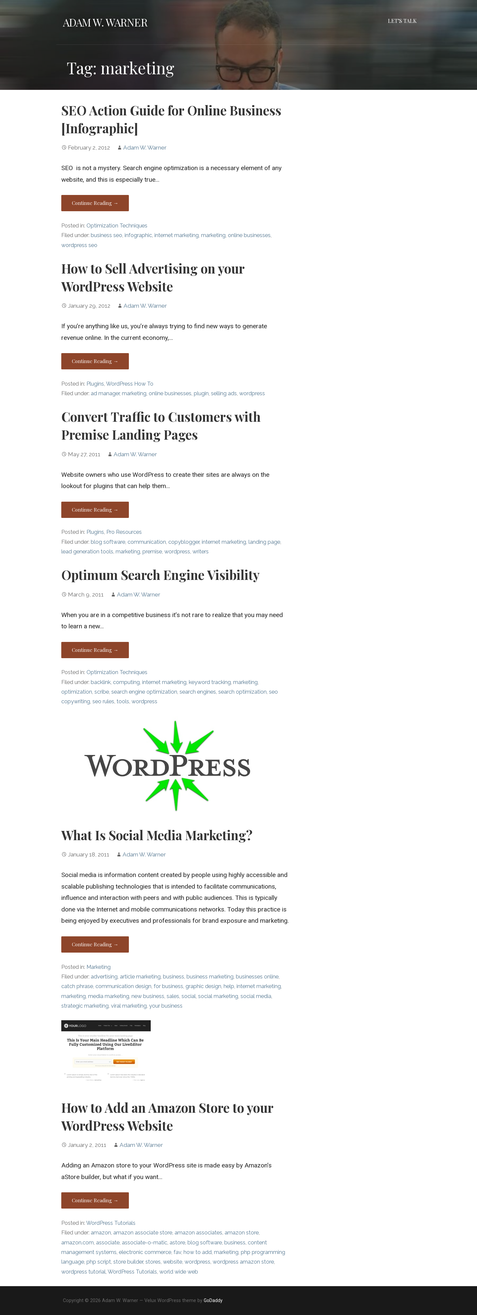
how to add (198, 1252)
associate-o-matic (144, 1242)
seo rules (103, 701)
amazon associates (198, 1232)
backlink (101, 682)
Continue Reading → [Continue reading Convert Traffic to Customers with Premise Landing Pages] (95, 509)
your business (166, 1006)
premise (152, 551)
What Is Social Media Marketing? (156, 835)
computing (126, 682)
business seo (106, 235)
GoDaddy (213, 1300)
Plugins (95, 384)
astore (177, 1242)
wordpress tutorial (83, 1272)
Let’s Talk (402, 20)
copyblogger (183, 542)
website (172, 1262)
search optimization (242, 692)
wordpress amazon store (243, 1262)
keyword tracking (210, 682)
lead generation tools (87, 551)
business (173, 976)
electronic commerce (145, 1252)
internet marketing (176, 235)
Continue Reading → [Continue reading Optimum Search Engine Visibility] (95, 650)
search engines (198, 692)
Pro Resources (124, 532)
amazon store (242, 1232)
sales (173, 996)
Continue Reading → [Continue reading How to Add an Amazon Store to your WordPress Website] (95, 1200)
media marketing (108, 996)
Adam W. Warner (105, 22)
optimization (76, 692)
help (229, 986)
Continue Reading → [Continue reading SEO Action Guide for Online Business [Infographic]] (95, 203)
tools (123, 701)
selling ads (224, 393)
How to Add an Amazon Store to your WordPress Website (167, 1116)
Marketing (98, 967)
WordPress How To (129, 384)
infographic (138, 235)
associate (108, 1242)
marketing (213, 235)
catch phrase (77, 986)
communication (147, 542)
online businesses (249, 235)
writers (200, 551)
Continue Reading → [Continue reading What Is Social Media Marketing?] (95, 944)
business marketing (210, 976)
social (189, 996)
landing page (264, 542)
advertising (104, 976)
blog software (108, 542)
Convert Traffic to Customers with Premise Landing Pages (161, 425)
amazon (101, 1232)
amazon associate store (142, 1232)
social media (255, 996)
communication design (123, 986)
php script (98, 1262)
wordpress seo (79, 245)
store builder (128, 1262)
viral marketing (129, 1006)
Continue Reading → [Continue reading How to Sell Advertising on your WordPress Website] (95, 361)
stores (153, 1262)
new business (148, 996)
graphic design (203, 986)
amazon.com (77, 1242)
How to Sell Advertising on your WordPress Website (152, 277)
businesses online (257, 976)
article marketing (140, 976)
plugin (201, 393)
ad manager (105, 393)
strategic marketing (85, 1006)
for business (168, 986)
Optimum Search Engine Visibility (160, 574)
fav (177, 1252)
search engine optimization (144, 692)
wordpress (252, 393)
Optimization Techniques (116, 225)
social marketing (218, 996)
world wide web (178, 1272)
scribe (101, 692)
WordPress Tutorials (110, 1223)
